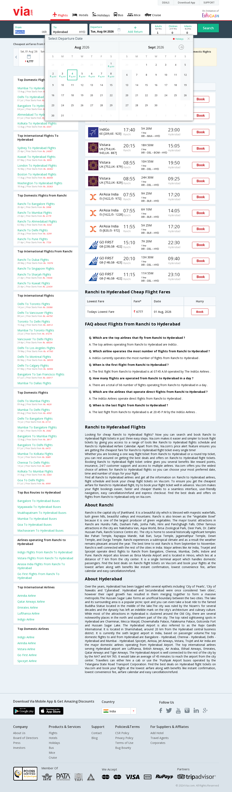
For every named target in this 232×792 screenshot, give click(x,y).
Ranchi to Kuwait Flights (33, 283)
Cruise (53, 757)
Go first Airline (27, 655)
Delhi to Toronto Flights (33, 304)
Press (16, 743)
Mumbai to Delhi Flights (33, 410)
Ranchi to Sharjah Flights (34, 274)
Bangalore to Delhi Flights (35, 445)
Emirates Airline (27, 607)
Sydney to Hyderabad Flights (36, 148)
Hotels (53, 738)
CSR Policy (122, 733)
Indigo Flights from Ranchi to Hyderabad (44, 552)
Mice (52, 753)
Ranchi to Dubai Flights (33, 260)
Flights (53, 733)
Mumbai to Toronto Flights (35, 330)
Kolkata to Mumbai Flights (35, 471)
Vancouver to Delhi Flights (35, 339)
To (55, 27)
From (18, 27)
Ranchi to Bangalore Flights (36, 204)
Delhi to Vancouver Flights (35, 313)
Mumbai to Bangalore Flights (37, 427)
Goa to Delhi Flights (30, 480)
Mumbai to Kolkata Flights (35, 454)
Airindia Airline (26, 596)
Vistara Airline (26, 649)
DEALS (165, 2)
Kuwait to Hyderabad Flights (36, 157)
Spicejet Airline (27, 661)
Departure (96, 26)
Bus (51, 748)
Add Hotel (157, 733)
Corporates (157, 743)
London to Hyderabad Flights (37, 165)
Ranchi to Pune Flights (32, 239)
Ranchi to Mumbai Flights (34, 213)
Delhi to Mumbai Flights (33, 401)
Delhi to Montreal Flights (34, 357)
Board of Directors (25, 738)
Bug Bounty (123, 748)
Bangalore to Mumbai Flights (37, 436)
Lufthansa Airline (28, 613)
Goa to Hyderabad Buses (34, 524)
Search (208, 28)
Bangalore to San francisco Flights (40, 374)
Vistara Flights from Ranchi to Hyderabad (45, 558)
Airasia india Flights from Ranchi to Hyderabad (41, 566)
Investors (19, 748)
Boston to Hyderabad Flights (36, 174)
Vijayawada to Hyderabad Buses (39, 507)
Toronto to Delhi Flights (33, 321)
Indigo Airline (25, 619)
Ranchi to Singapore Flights (35, 268)
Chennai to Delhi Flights (33, 462)
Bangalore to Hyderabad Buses (38, 501)
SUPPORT (209, 2)
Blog (94, 738)
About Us (19, 733)
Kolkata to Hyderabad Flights (37, 123)
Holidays (54, 743)
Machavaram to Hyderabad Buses (40, 530)
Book (201, 99)
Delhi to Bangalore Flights (35, 418)
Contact (96, 733)
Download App (186, 2)
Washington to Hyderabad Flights (39, 183)
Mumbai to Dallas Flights (34, 383)
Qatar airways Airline (31, 601)
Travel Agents (159, 738)
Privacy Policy (124, 738)
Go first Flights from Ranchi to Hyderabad (38, 576)
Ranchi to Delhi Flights (32, 230)
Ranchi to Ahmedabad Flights (37, 221)
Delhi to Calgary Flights (33, 365)
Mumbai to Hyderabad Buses (37, 519)
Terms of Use (124, 743)
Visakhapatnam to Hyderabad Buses (41, 513)
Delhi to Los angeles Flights (36, 348)
